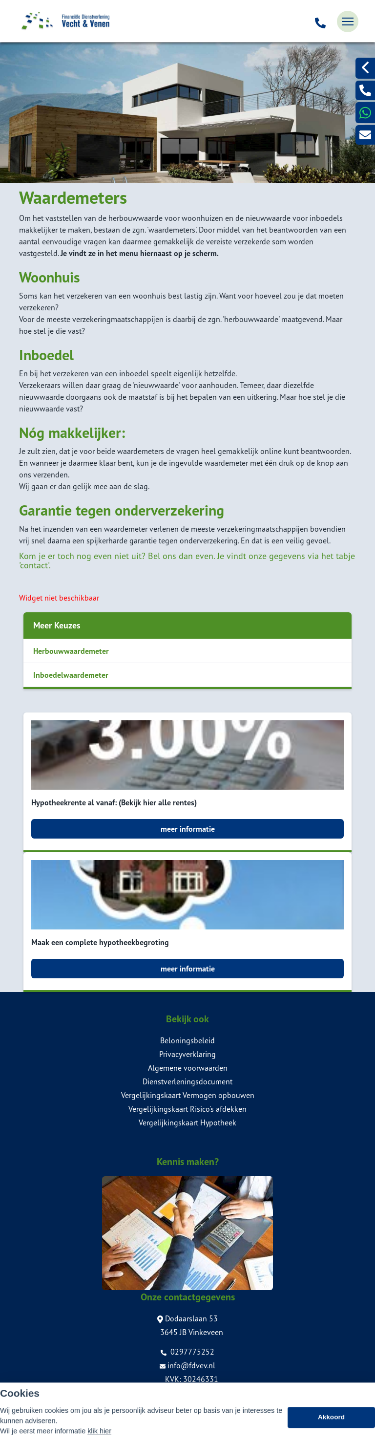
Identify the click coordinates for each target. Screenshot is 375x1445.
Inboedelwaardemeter (70, 675)
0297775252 (187, 1352)
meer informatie (188, 829)
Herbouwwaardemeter (71, 651)
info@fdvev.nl (187, 1365)
